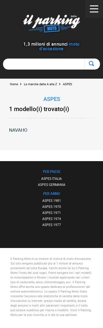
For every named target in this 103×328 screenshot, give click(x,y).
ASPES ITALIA (51, 178)
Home (14, 84)
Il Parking (51, 24)
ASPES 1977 (51, 224)
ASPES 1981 (51, 200)
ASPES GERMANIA (51, 184)
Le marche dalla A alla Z (40, 84)
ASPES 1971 (51, 212)
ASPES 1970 (51, 206)
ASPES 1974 (51, 218)
